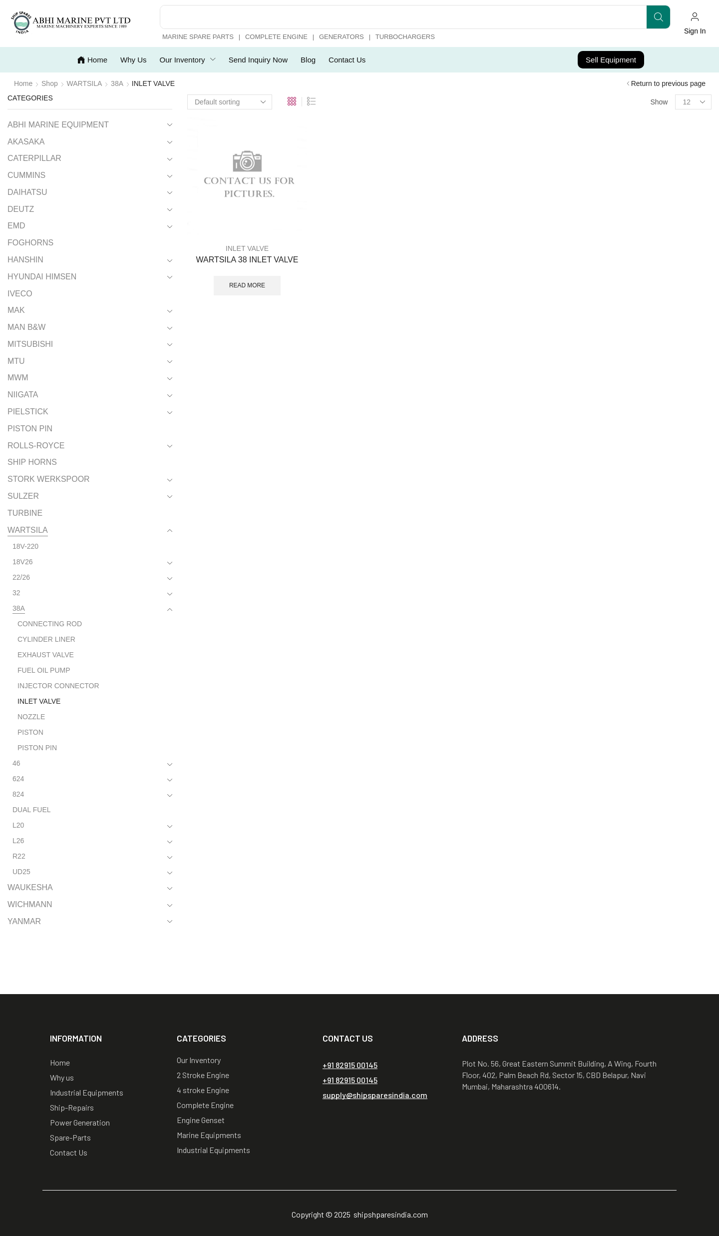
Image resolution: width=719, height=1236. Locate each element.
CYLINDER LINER (46, 639)
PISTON (30, 732)
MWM (17, 377)
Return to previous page (668, 83)
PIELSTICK (27, 411)
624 (18, 779)
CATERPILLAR (34, 158)
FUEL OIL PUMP (43, 670)
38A (117, 83)
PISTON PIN (29, 428)
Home (23, 83)
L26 (18, 841)
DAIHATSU (27, 192)
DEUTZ (20, 209)
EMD (16, 225)
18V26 (22, 562)
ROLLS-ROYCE (35, 445)
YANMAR (24, 921)
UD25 (21, 872)
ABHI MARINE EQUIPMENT (58, 124)
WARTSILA (84, 83)
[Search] (658, 16)
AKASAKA (25, 141)
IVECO (19, 293)
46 (16, 763)
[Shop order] (229, 101)
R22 (18, 856)
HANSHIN (25, 259)
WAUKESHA (30, 887)
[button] (695, 23)
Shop (49, 83)
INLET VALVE (247, 248)
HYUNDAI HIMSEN (41, 276)
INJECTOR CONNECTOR (58, 686)
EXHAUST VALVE (45, 655)
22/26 (21, 577)
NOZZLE (31, 717)
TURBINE (24, 513)
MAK (16, 310)
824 (18, 794)
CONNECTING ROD (49, 624)
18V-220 (25, 546)
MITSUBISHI (30, 344)
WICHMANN (29, 904)
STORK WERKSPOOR (48, 479)
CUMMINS (26, 175)
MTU (16, 361)
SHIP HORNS (32, 462)
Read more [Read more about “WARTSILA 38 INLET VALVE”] (247, 285)
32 (16, 593)
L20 (18, 825)
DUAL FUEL (31, 810)
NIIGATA (22, 394)
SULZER (23, 496)
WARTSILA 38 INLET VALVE (247, 259)
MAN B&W (26, 327)
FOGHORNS (30, 242)
